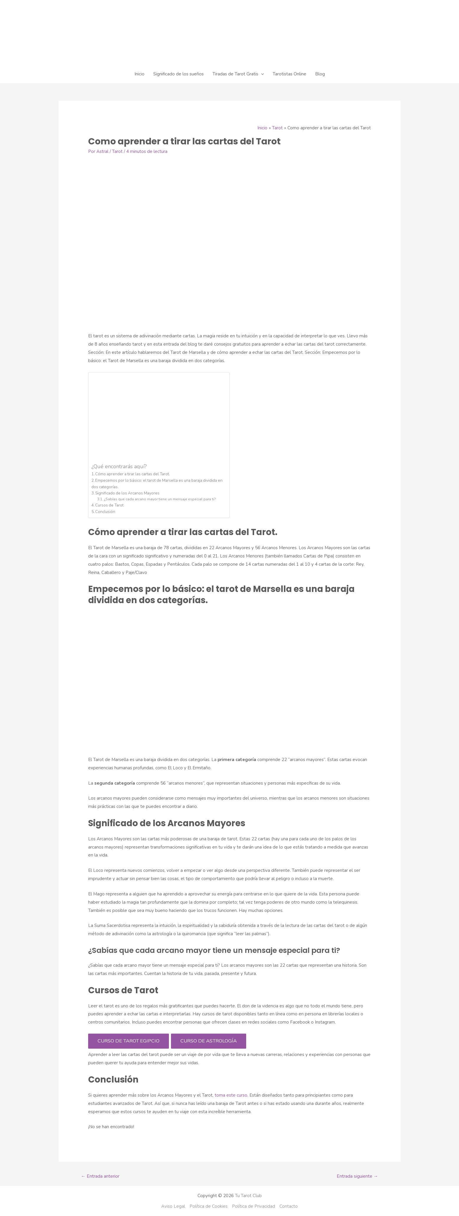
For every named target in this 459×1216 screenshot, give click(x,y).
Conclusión (105, 511)
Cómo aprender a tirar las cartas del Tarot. (132, 474)
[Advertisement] (157, 419)
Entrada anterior (100, 1176)
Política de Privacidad (253, 1206)
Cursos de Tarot (109, 505)
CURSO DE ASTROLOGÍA (208, 1040)
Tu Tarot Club (248, 1196)
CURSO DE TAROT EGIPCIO (128, 1040)
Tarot (117, 151)
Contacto (288, 1206)
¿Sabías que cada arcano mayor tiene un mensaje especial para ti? (160, 499)
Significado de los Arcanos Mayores (127, 493)
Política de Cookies (209, 1206)
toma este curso (230, 1095)
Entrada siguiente (357, 1176)
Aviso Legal (173, 1206)
